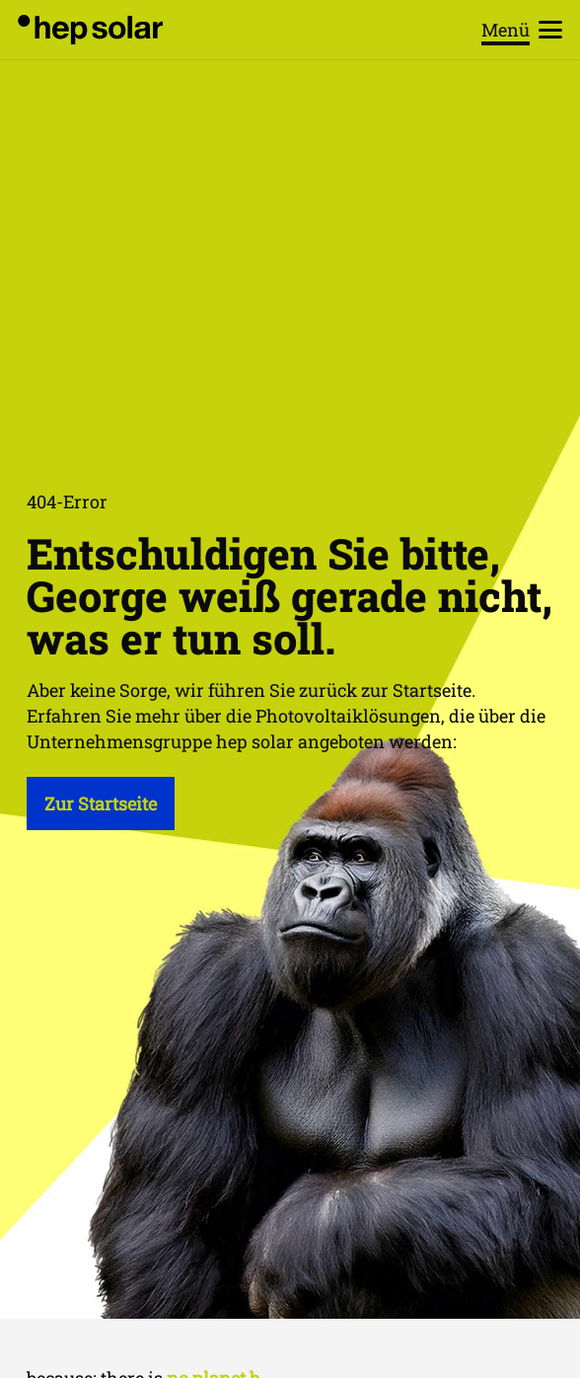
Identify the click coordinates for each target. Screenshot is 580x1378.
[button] (522, 29)
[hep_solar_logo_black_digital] (90, 29)
